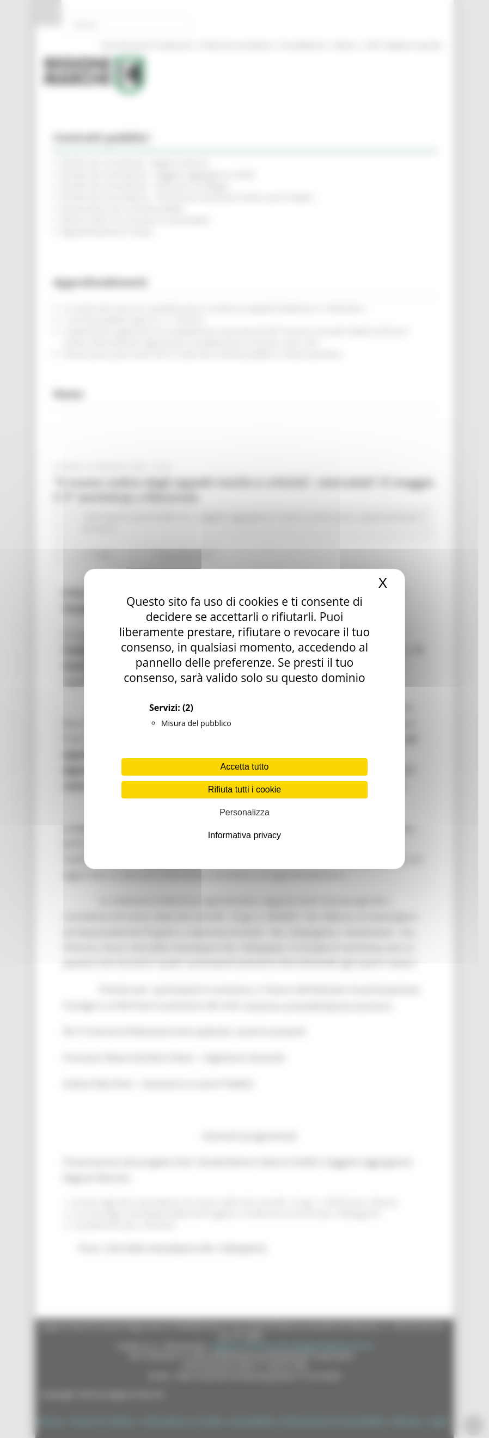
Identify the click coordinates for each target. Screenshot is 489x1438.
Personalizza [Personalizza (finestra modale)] (244, 812)
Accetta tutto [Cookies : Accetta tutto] (245, 766)
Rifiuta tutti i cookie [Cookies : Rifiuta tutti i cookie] (244, 789)
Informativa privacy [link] (244, 835)
